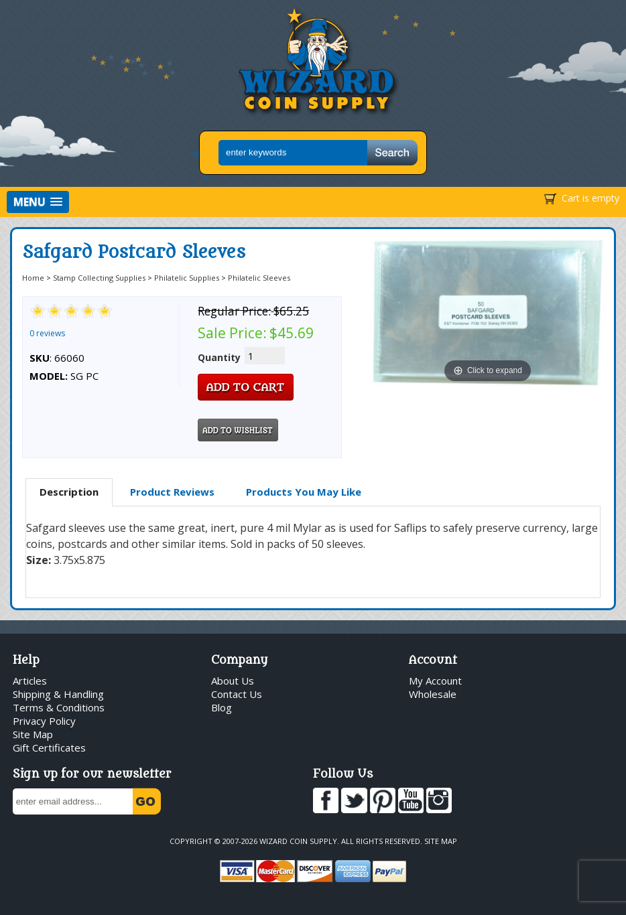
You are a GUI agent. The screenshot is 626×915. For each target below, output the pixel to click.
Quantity (219, 357)
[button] (38, 202)
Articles (30, 680)
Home (33, 278)
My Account (435, 680)
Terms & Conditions (59, 707)
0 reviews (47, 333)
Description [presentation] (69, 491)
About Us (232, 680)
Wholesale (432, 694)
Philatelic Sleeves (259, 278)
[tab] (69, 492)
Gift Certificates (49, 747)
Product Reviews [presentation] (172, 491)
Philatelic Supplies (186, 278)
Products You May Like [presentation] (303, 491)
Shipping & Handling (58, 694)
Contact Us (236, 694)
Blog (221, 707)
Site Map (33, 734)
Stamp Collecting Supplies (99, 278)
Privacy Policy (44, 720)
